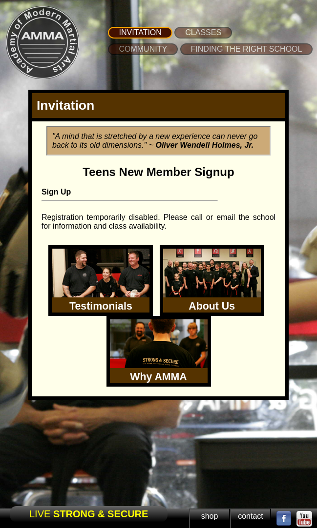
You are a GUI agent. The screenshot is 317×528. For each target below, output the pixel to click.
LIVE (88, 513)
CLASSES (203, 32)
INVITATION (140, 32)
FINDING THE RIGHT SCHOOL (246, 49)
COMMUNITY (143, 49)
